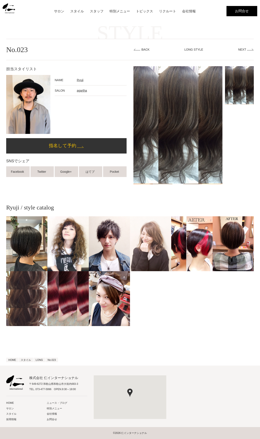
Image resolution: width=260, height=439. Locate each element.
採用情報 (11, 419)
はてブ (90, 171)
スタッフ (97, 11)
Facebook (18, 171)
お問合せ (242, 11)
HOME (10, 402)
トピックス (144, 11)
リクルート (167, 11)
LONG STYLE (193, 49)
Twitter (42, 171)
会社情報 (189, 11)
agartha (82, 90)
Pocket (115, 171)
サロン (59, 11)
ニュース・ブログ (57, 402)
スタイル (77, 11)
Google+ (66, 171)
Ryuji (80, 80)
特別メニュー (120, 11)
